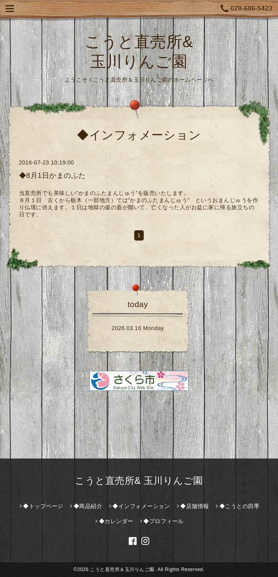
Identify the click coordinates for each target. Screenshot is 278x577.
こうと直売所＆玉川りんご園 (122, 569)
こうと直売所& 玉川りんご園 (139, 480)
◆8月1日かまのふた (52, 176)
